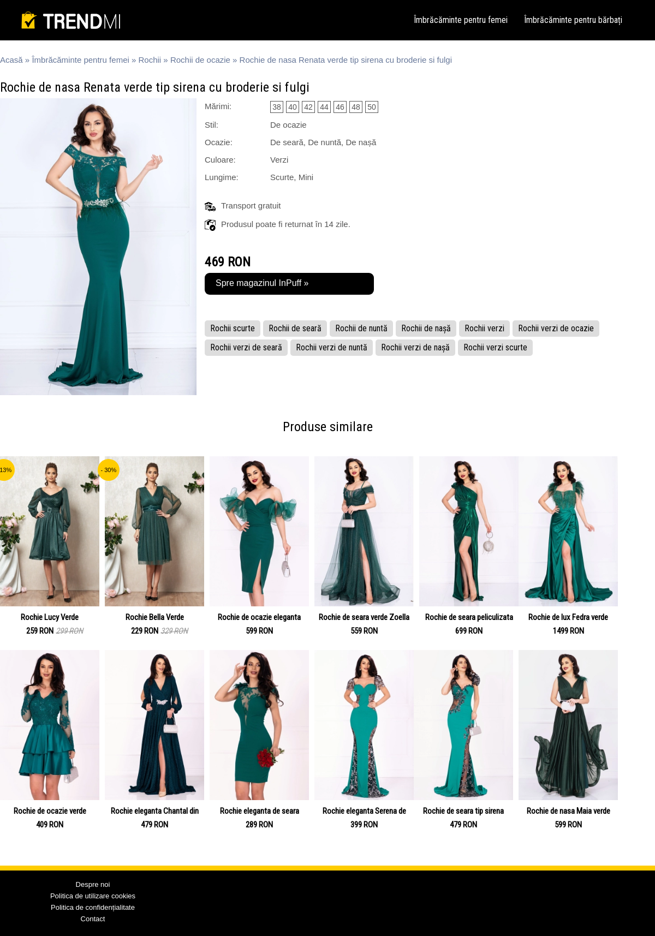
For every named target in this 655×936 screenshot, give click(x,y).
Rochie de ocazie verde (50, 811)
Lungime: (222, 177)
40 (292, 107)
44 (324, 107)
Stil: (211, 124)
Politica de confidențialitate (93, 907)
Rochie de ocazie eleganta (259, 617)
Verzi (279, 159)
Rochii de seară (295, 328)
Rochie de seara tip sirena (463, 811)
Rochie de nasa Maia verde (568, 811)
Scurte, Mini (291, 177)
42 (308, 107)
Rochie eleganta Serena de (364, 811)
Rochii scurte (232, 328)
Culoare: (220, 159)
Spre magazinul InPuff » (262, 283)
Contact (93, 919)
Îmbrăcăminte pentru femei (461, 20)
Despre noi (93, 884)
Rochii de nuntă (361, 328)
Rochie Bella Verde (155, 617)
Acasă (11, 59)
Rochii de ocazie (200, 59)
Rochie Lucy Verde (50, 617)
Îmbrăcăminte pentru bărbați (573, 20)
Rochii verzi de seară (246, 347)
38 (276, 107)
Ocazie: (219, 142)
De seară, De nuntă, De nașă (323, 142)
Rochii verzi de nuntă (331, 347)
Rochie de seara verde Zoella (364, 617)
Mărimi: (218, 106)
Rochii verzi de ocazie (556, 328)
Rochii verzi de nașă (415, 347)
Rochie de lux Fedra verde (568, 617)
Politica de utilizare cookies (92, 896)
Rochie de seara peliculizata (469, 617)
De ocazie (288, 124)
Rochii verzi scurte (495, 347)
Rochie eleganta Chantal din (155, 811)
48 (356, 107)
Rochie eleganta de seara (259, 811)
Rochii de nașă (426, 328)
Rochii (150, 59)
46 (340, 107)
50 (371, 107)
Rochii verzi (484, 328)
